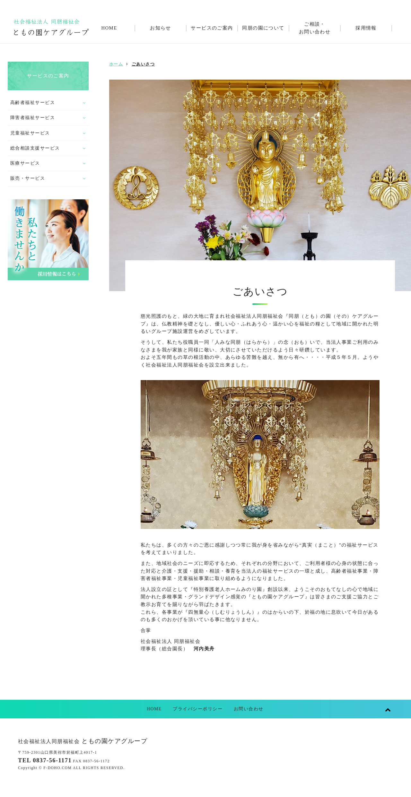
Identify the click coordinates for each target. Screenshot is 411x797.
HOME (154, 708)
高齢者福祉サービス (32, 102)
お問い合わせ (249, 708)
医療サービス (25, 163)
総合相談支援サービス (35, 148)
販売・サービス (27, 178)
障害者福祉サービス (32, 117)
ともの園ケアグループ (82, 741)
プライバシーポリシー (198, 708)
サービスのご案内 (48, 75)
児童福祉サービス (30, 133)
